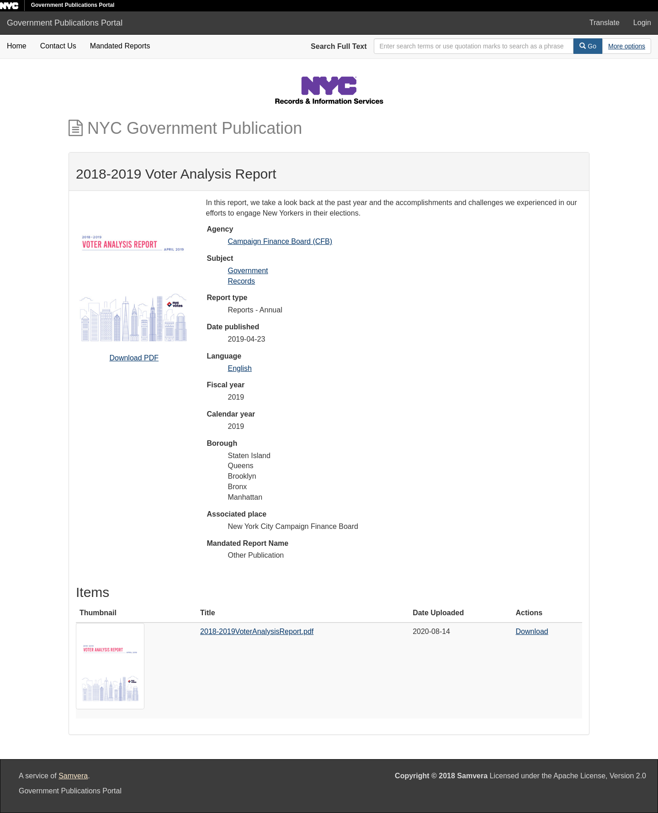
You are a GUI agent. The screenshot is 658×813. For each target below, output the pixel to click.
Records (241, 281)
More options (626, 46)
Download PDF (134, 358)
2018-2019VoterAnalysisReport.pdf (256, 631)
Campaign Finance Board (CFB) (280, 241)
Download (532, 631)
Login (642, 22)
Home (17, 46)
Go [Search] (587, 46)
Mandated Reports (120, 46)
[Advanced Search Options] (626, 46)
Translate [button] (604, 22)
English (240, 368)
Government (248, 271)
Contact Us (58, 46)
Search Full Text (338, 46)
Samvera (73, 776)
